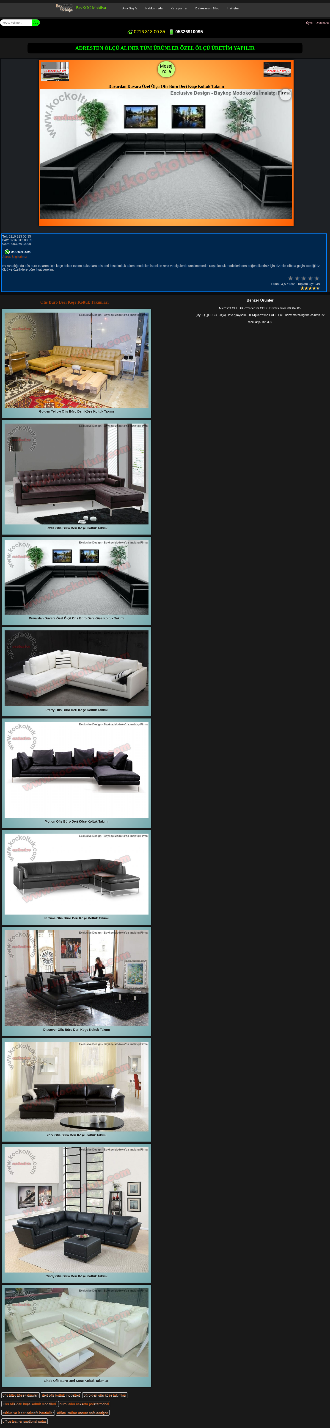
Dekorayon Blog (207, 8)
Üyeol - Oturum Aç (317, 23)
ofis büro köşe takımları (20, 1395)
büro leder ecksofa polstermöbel (84, 1404)
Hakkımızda (154, 8)
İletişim (233, 8)
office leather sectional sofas (25, 1421)
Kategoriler (178, 8)
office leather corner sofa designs (82, 1412)
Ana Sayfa (130, 8)
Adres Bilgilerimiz (14, 256)
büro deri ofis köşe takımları (104, 1395)
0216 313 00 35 (146, 31)
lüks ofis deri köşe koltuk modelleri (29, 1404)
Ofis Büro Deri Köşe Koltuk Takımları (74, 302)
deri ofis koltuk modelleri (61, 1395)
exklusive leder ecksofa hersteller (28, 1412)
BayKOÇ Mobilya (91, 8)
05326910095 (186, 31)
